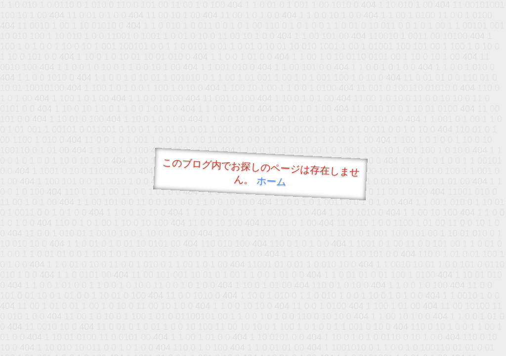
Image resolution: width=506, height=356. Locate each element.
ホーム (271, 181)
